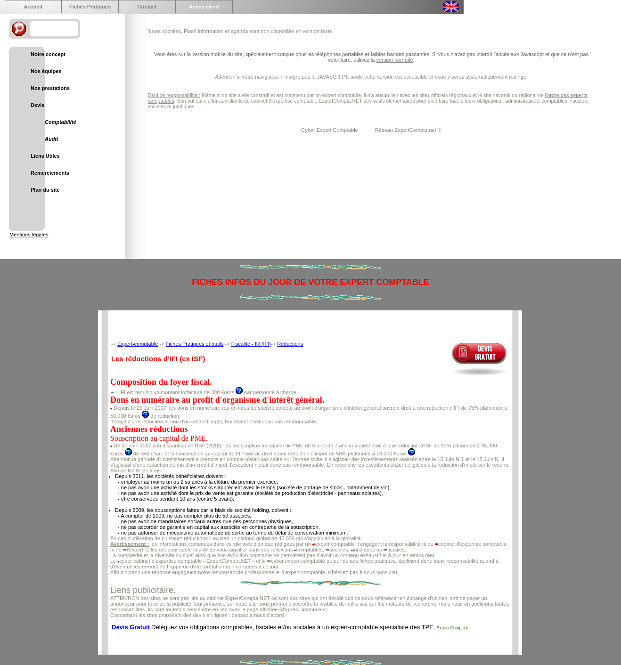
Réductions (290, 344)
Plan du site (45, 190)
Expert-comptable (137, 344)
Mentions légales (29, 234)
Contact (147, 6)
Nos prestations (50, 88)
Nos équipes (46, 71)
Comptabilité (60, 122)
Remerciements (50, 173)
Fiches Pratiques (90, 6)
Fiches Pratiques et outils (195, 344)
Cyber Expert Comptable (330, 130)
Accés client (204, 6)
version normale (394, 60)
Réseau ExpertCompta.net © (408, 130)
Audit (51, 139)
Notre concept (48, 54)
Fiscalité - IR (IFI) (251, 344)
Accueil (33, 6)
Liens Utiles (45, 156)
